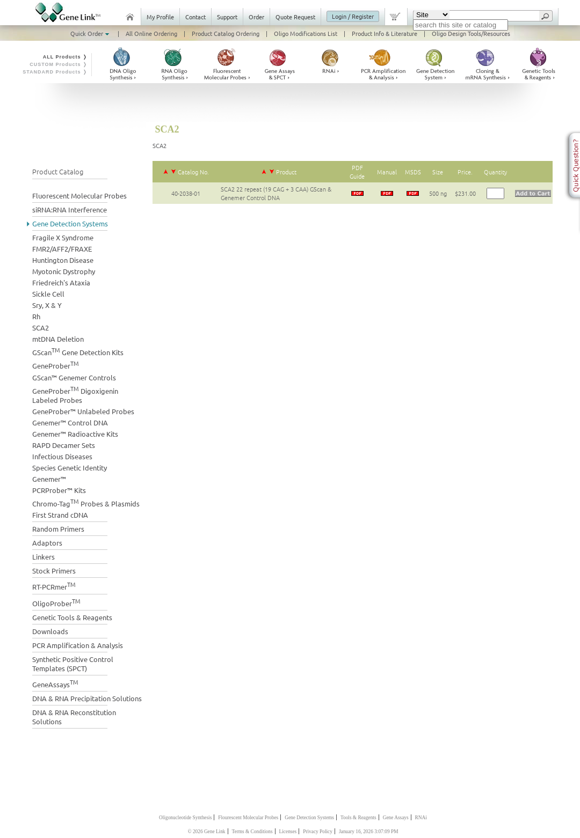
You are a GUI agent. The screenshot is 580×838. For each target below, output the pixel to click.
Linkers (43, 556)
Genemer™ (49, 478)
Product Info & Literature (384, 33)
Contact (195, 16)
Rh (36, 316)
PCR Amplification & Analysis (77, 645)
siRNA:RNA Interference (69, 209)
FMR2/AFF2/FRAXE (62, 248)
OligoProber (56, 602)
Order (256, 16)
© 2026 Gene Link (206, 831)
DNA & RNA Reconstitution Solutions (74, 717)
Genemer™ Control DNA (70, 422)
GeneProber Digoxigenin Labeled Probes (75, 394)
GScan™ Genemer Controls (74, 377)
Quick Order (90, 33)
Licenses (288, 831)
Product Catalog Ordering (225, 33)
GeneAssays (55, 683)
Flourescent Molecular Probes (248, 817)
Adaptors (47, 542)
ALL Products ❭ (65, 57)
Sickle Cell (48, 293)
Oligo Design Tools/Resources (471, 33)
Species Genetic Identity (69, 467)
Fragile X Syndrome (62, 237)
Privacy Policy (317, 831)
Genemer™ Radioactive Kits (75, 433)
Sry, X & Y (47, 305)
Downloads (50, 631)
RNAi (421, 817)
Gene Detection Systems (70, 223)
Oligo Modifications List (305, 33)
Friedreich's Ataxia (61, 282)
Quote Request (295, 16)
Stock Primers (54, 570)
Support (227, 16)
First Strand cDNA (60, 514)
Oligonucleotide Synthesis (185, 817)
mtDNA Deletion (58, 338)
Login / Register (353, 16)
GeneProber (55, 364)
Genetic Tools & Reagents (72, 617)
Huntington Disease (62, 259)
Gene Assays (396, 817)
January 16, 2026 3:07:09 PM (368, 831)
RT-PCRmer (54, 585)
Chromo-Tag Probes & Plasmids (86, 502)
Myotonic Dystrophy (63, 271)
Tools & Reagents (358, 817)
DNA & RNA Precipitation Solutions (87, 698)
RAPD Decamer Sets (63, 445)
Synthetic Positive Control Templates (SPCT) (72, 664)
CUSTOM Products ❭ (59, 64)
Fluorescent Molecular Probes (79, 195)
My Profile (160, 16)
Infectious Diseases (62, 456)
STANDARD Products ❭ (55, 72)
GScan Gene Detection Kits (78, 351)
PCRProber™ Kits (59, 490)
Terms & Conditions (252, 831)
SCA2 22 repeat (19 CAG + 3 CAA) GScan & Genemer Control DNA (276, 193)
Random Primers (58, 528)
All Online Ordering (151, 33)
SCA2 (40, 327)
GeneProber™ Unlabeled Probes (83, 411)
